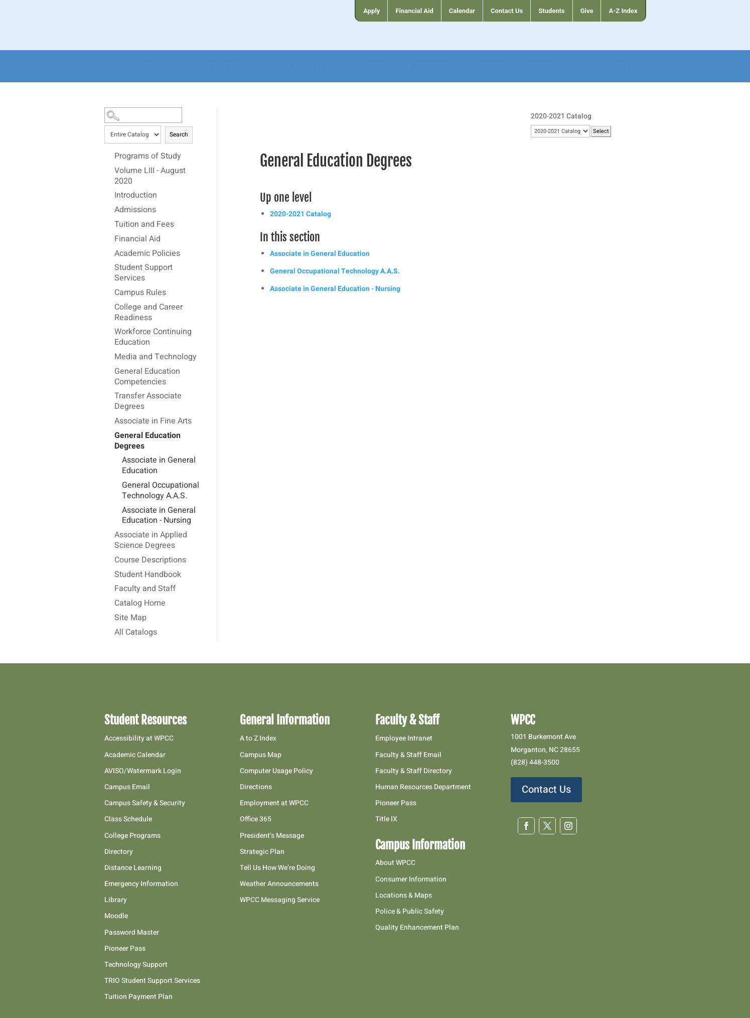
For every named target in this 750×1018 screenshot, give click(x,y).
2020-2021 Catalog (300, 214)
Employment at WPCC (274, 803)
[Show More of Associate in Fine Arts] (109, 421)
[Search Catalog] (143, 115)
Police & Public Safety (409, 911)
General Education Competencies (147, 377)
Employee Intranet (403, 738)
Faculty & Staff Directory (413, 771)
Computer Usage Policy (276, 771)
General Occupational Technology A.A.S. (160, 491)
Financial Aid (137, 239)
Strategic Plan (262, 851)
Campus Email (127, 787)
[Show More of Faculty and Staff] (109, 589)
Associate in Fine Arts (153, 421)
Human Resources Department (423, 787)
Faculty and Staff (145, 589)
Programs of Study (147, 156)
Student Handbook (147, 574)
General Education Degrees (147, 441)
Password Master (131, 932)
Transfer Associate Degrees (148, 401)
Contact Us (546, 789)
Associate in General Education (159, 466)
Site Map (130, 618)
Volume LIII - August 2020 (150, 176)
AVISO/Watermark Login (142, 771)
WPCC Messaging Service (280, 900)
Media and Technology (155, 357)
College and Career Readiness (148, 313)
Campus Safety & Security (144, 803)
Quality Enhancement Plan (418, 927)
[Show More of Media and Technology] (109, 357)
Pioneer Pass (124, 948)
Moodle (116, 916)
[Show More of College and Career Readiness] (109, 307)
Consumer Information (410, 879)
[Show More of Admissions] (109, 210)
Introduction (135, 195)
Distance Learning (133, 867)
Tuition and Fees (144, 224)
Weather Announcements (279, 884)
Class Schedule (128, 819)
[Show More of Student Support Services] (109, 267)
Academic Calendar (135, 755)
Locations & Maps (403, 895)
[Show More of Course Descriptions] (109, 560)
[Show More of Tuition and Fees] (109, 224)
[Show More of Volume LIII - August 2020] (109, 171)
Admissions (135, 210)
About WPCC (395, 862)
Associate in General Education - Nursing (159, 516)
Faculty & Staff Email (408, 755)
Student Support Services (143, 273)
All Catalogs (135, 632)
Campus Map (260, 755)
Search (179, 134)
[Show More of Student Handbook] (109, 574)
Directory (118, 851)
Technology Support (136, 964)
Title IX (386, 819)
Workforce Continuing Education (153, 337)
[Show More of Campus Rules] (109, 292)
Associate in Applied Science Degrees (150, 540)
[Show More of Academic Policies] (109, 253)
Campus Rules (140, 293)
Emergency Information (141, 884)
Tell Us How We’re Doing (277, 867)
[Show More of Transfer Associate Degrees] (109, 396)
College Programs (132, 835)
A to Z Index (258, 738)
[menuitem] (371, 11)
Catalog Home (140, 603)
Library (115, 900)
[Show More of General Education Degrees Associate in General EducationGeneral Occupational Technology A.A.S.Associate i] (109, 435)
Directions (256, 787)
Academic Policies (147, 253)
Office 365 (255, 819)
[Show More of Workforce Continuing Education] (109, 332)
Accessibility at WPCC (139, 738)
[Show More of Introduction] (109, 195)
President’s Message (272, 835)
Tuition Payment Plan (138, 996)
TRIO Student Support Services (152, 980)
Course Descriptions (150, 560)
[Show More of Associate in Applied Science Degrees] (109, 535)
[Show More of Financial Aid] (109, 239)
